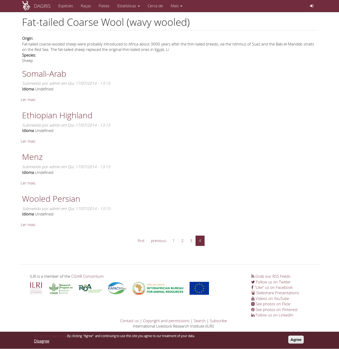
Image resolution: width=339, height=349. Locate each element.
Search (200, 320)
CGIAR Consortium (87, 276)
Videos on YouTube (270, 298)
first (141, 240)
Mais (176, 5)
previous (158, 240)
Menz (32, 156)
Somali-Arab (44, 73)
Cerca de (155, 5)
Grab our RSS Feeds (270, 276)
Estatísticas (128, 5)
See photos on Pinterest (274, 309)
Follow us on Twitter (271, 281)
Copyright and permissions (166, 320)
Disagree (41, 342)
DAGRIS (42, 6)
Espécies (65, 5)
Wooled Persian (51, 198)
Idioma (28, 88)
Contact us (129, 320)
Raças (86, 5)
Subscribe (218, 320)
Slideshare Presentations (275, 292)
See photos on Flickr (271, 303)
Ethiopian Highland (57, 115)
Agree (296, 341)
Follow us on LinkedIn (272, 314)
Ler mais (28, 99)
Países (104, 5)
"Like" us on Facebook (272, 287)
